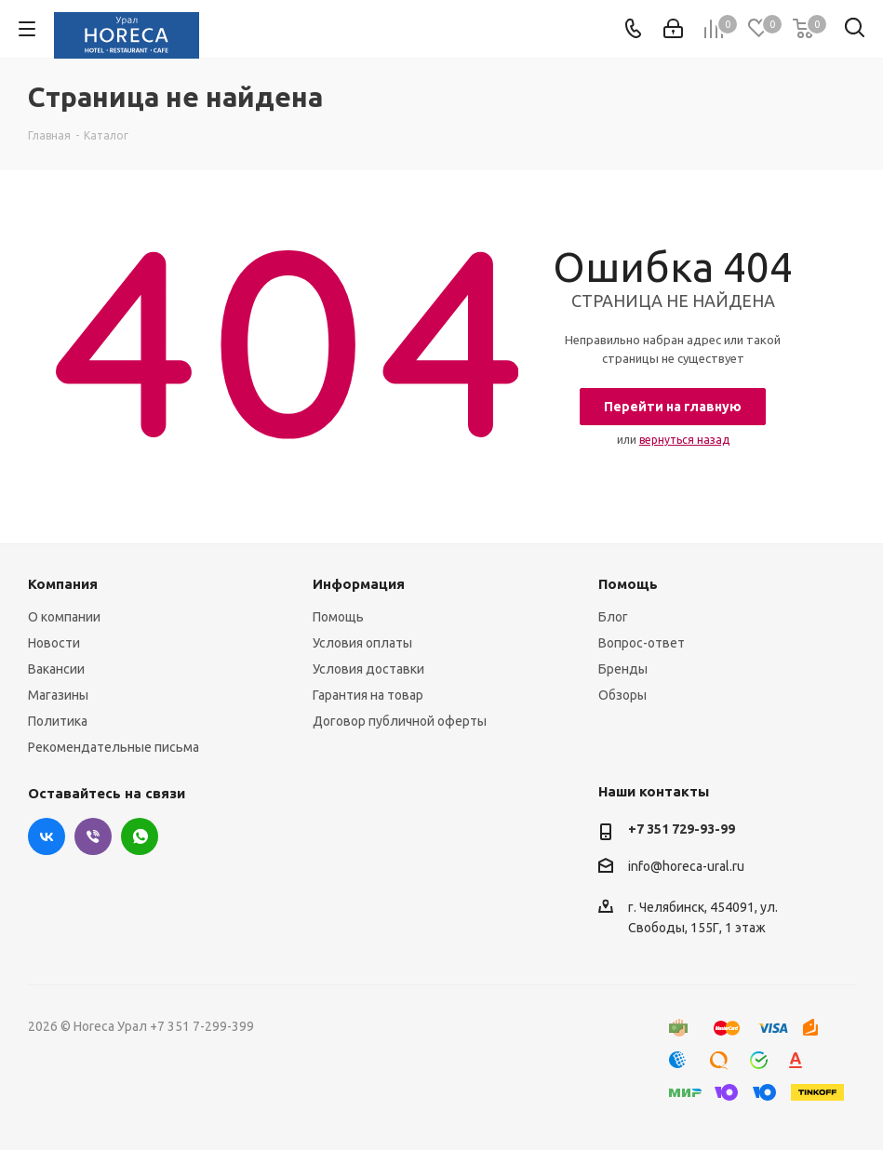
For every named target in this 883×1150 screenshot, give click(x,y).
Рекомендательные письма (113, 747)
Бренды (623, 669)
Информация (359, 584)
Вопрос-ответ (641, 642)
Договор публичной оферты (400, 721)
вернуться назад (684, 440)
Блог (613, 616)
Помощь (338, 616)
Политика (57, 721)
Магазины (58, 695)
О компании (64, 616)
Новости (54, 642)
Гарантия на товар (368, 695)
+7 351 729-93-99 (681, 829)
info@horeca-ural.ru (686, 866)
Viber (93, 836)
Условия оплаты (362, 642)
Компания (63, 584)
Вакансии (56, 669)
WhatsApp (139, 836)
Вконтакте (46, 836)
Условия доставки (368, 669)
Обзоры (622, 695)
